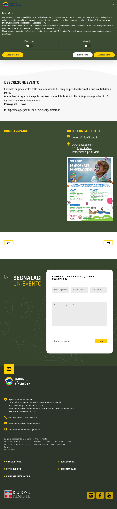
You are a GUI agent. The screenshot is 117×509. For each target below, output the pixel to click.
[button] (113, 4)
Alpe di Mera (84, 148)
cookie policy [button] (39, 23)
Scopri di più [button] (13, 55)
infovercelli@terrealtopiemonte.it (24, 423)
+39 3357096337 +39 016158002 (24, 417)
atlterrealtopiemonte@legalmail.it (24, 429)
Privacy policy (66, 342)
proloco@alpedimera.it (23, 109)
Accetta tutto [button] (104, 55)
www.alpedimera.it (49, 109)
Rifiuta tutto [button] (82, 55)
